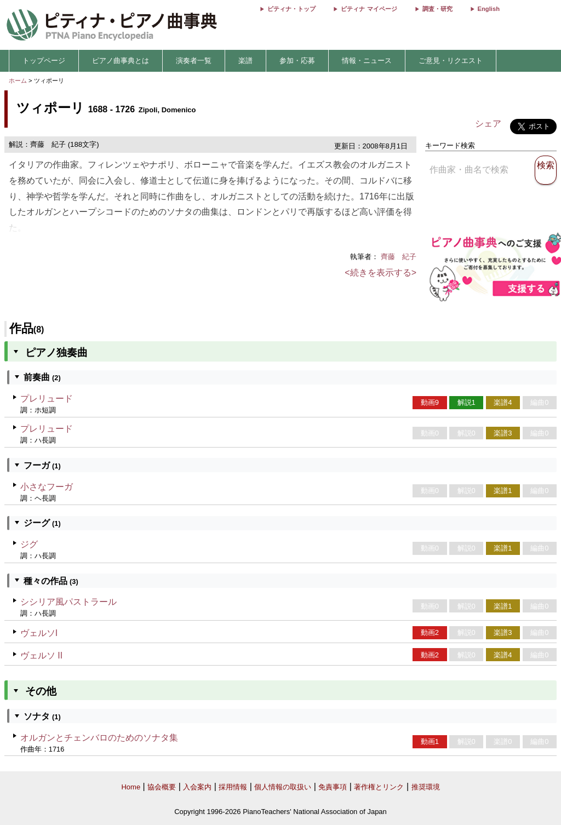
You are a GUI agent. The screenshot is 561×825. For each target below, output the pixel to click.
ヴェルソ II (41, 655)
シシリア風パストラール (68, 601)
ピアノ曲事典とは (120, 60)
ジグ (29, 544)
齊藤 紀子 (398, 257)
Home (130, 787)
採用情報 (233, 787)
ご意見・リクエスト (451, 60)
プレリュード (46, 398)
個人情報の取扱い (282, 787)
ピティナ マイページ (369, 8)
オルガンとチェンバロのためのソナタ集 (99, 737)
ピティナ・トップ (291, 8)
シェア (488, 123)
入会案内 (197, 787)
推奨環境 (425, 787)
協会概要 (161, 787)
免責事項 (332, 787)
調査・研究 (437, 8)
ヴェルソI (39, 633)
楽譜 (245, 60)
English (489, 8)
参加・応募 (297, 60)
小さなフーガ (46, 486)
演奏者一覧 (193, 60)
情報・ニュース (367, 60)
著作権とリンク (379, 787)
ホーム (18, 80)
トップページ (43, 60)
